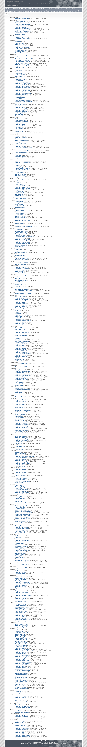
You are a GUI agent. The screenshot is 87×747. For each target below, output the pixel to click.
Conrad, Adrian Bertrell (22, 712)
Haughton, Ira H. (20, 648)
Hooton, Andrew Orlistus (22, 168)
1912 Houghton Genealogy (69, 8)
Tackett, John (19, 556)
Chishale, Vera (19, 37)
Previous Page (70, 11)
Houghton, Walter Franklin (22, 188)
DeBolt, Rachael (19, 417)
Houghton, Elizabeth (21, 457)
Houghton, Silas (19, 732)
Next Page (77, 11)
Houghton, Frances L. (21, 653)
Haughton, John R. (20, 349)
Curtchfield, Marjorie (21, 642)
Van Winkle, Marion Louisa (23, 273)
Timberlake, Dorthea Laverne (23, 101)
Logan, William (19, 98)
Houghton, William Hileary (22, 530)
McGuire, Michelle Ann (21, 677)
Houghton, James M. (21, 241)
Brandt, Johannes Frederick (23, 258)
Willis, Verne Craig (20, 621)
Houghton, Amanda (20, 503)
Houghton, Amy (19, 449)
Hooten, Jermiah (20, 693)
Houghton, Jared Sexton (22, 728)
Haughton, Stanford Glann (22, 24)
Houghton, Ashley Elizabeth (23, 56)
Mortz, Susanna (19, 204)
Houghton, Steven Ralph (22, 667)
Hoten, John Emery (20, 298)
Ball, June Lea (19, 710)
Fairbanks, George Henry (22, 410)
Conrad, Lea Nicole (20, 235)
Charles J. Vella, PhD (36, 742)
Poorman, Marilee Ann (21, 678)
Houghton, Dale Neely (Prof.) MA (24, 456)
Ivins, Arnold (18, 392)
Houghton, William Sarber (22, 565)
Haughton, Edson (20, 404)
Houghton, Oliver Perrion (22, 162)
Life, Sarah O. (19, 191)
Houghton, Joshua (20, 322)
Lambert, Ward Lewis (21, 245)
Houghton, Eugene (20, 27)
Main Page (7, 8)
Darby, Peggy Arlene (21, 646)
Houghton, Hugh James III (22, 89)
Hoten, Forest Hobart (21, 610)
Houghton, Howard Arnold (22, 583)
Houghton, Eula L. (20, 460)
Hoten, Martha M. (20, 612)
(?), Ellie (17, 312)
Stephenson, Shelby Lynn (22, 515)
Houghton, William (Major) (22, 463)
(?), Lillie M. (18, 183)
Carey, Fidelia (19, 339)
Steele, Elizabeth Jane (21, 169)
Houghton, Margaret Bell (22, 492)
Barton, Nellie (19, 214)
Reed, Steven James (21, 681)
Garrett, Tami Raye (20, 174)
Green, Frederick (20, 106)
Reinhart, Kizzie (19, 464)
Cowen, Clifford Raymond (22, 328)
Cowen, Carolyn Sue (21, 638)
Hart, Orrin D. (19, 700)
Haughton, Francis (20, 346)
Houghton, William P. (21, 305)
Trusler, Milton (19, 53)
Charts (46, 8)
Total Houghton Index (24, 10)
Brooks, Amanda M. (21, 453)
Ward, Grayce (19, 246)
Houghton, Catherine (21, 46)
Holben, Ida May (19, 210)
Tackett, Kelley (19, 557)
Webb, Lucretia (19, 115)
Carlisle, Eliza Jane (20, 21)
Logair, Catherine (20, 97)
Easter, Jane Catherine (21, 546)
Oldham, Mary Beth (20, 531)
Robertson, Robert (20, 466)
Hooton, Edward (20, 497)
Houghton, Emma (20, 107)
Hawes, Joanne (19, 25)
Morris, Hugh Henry (20, 32)
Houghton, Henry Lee (21, 658)
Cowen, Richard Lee (21, 639)
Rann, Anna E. (19, 48)
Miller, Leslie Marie (20, 198)
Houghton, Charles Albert (22, 47)
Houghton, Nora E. (20, 355)
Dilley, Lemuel (19, 455)
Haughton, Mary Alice (21, 379)
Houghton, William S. (21, 111)
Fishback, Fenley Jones (22, 487)
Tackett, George (19, 554)
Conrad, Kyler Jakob (21, 234)
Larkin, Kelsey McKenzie (22, 669)
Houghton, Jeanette (21, 585)
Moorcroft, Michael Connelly (23, 31)
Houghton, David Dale (21, 262)
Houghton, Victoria (20, 734)
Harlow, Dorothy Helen (21, 63)
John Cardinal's (36, 745)
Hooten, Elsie (19, 547)
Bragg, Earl (18, 416)
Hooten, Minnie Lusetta (22, 550)
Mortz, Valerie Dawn (21, 205)
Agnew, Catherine (20, 725)
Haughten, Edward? (21, 120)
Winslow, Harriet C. (20, 687)
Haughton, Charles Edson (22, 344)
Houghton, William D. (21, 270)
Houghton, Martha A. (21, 123)
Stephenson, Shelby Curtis (23, 514)
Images (50, 8)
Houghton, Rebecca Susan (23, 93)
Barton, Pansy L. (20, 216)
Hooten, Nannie (19, 551)
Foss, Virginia (19, 581)
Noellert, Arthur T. (20, 195)
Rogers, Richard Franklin (22, 100)
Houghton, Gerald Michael (22, 239)
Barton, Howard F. (20, 213)
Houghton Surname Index (17, 8)
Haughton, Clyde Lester (22, 400)
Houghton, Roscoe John (22, 428)
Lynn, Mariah (19, 382)
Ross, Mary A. (19, 271)
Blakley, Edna (19, 131)
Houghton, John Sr (20, 598)
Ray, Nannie (18, 431)
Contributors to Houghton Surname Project (39, 11)
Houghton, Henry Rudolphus (23, 147)
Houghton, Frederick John (22, 87)
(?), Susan (18, 536)
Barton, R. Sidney (20, 217)
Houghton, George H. (21, 423)
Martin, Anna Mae (20, 192)
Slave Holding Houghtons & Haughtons (59, 10)
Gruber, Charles (19, 420)
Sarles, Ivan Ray (20, 508)
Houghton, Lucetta (20, 491)
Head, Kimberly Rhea (21, 478)
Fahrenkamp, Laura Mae (22, 560)
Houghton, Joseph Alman (22, 187)
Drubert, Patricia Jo (20, 579)
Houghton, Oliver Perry (22, 268)
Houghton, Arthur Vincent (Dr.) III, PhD (26, 236)
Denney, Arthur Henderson (23, 526)
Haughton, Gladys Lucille (22, 376)
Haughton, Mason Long (22, 38)
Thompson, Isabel (20, 51)
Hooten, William (19, 318)
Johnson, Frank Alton (21, 259)
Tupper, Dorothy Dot (21, 588)
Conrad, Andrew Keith (21, 231)
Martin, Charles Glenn (21, 673)
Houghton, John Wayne (22, 663)
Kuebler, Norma (19, 722)
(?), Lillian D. (18, 338)
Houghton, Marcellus (21, 137)
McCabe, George (20, 255)
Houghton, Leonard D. (21, 133)
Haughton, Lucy (19, 43)
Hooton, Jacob (19, 498)
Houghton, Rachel (20, 177)
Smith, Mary (18, 70)
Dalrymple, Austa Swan (22, 341)
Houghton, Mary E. (20, 91)
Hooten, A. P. (19, 537)
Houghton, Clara (20, 146)
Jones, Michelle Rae (21, 280)
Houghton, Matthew (20, 110)
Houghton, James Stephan (23, 662)
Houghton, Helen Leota (22, 424)
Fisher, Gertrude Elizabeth (22, 61)
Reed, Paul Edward (20, 680)
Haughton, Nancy (20, 381)
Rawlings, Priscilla (20, 127)
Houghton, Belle (20, 238)
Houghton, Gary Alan (21, 656)
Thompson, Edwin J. (21, 50)
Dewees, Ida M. (19, 419)
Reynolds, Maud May (21, 397)
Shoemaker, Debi (20, 34)
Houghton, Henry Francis (22, 28)
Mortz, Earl (18, 203)
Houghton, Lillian (20, 302)
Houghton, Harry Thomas (22, 276)
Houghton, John (20, 67)
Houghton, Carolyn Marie (22, 83)
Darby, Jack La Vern (21, 645)
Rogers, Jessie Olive (21, 152)
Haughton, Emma (20, 345)
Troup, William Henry (21, 533)
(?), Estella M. (19, 631)
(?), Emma (18, 313)
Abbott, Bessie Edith (21, 366)
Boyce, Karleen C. (20, 79)
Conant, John (19, 485)
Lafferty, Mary (19, 201)
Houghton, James (20, 659)
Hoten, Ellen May (20, 446)
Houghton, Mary (19, 323)
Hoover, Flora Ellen (20, 475)
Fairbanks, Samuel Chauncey (23, 411)
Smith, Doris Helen (20, 143)
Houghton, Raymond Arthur (23, 30)
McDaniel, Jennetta (20, 553)
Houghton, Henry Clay (21, 108)
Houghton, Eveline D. (21, 702)
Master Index (31, 8)
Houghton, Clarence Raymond (24, 651)
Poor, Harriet (18, 738)
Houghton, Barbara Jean (22, 64)
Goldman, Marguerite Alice (23, 506)
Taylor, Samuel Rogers (21, 335)
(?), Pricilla (18, 155)
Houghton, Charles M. (21, 352)
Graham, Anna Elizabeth (22, 289)
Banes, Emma (19, 229)
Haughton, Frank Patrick (22, 561)
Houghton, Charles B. (21, 85)
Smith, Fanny (19, 360)
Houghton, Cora (19, 614)
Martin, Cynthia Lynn (21, 674)
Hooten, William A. (20, 286)
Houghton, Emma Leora (22, 86)
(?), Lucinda (18, 118)
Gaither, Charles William (22, 607)
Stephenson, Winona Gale (22, 518)
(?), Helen (18, 249)
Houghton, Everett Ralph (22, 540)
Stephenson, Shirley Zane (22, 517)
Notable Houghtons (58, 8)
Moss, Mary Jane (20, 383)
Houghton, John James (22, 528)
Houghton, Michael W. (21, 625)
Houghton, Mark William (22, 665)
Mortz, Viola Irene (20, 207)
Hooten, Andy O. (20, 167)
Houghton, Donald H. (21, 472)
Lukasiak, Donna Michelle (22, 670)
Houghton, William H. (21, 190)
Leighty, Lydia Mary (20, 601)
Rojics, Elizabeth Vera (21, 683)
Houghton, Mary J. (20, 325)
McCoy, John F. (19, 676)
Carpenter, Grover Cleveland (23, 59)
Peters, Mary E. (19, 441)
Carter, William (19, 23)
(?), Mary (17, 136)
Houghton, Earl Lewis (21, 527)
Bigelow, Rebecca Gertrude (23, 293)
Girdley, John (19, 501)
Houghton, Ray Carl (21, 721)
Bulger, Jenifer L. (20, 578)
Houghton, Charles (20, 185)
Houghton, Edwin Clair (21, 422)
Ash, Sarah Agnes (20, 104)
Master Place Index (39, 8)
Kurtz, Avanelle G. (20, 329)
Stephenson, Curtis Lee (22, 510)
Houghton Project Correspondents (58, 11)
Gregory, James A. (20, 342)
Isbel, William (19, 76)
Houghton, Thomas (20, 156)
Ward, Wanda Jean (20, 685)
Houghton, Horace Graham (23, 66)
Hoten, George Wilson (21, 611)
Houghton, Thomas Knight (23, 220)
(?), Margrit (18, 691)
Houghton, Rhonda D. (21, 479)
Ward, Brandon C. (20, 482)
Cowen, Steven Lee (20, 641)
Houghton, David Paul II (22, 332)
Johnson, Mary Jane (21, 252)
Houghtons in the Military (10, 11)
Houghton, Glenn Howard (22, 582)
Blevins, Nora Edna (20, 605)
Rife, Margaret (19, 114)
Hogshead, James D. (21, 44)
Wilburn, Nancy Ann (21, 308)
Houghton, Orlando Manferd (23, 150)
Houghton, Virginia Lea (22, 627)
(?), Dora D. (18, 311)
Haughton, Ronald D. (21, 568)
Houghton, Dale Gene (21, 652)
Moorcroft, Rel (19, 194)
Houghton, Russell (20, 572)
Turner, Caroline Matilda (22, 433)
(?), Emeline (18, 73)
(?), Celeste (18, 630)
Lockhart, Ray (19, 281)
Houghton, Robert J (21, 427)
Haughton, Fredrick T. (21, 315)
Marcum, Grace (19, 672)
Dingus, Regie (19, 184)
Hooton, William (19, 319)
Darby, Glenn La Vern (21, 644)
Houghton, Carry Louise (22, 649)
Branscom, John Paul (21, 632)
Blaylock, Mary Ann (20, 604)
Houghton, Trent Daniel (22, 242)
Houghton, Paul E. (20, 666)
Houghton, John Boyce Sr (22, 90)
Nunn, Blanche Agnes (21, 430)
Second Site (42, 745)
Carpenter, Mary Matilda (22, 60)
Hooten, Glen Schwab (21, 140)
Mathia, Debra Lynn (20, 264)
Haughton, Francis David (22, 375)
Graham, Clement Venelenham (24, 290)
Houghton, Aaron (20, 715)
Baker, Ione (18, 452)
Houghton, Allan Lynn (21, 180)
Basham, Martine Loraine (22, 161)
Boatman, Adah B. (20, 415)
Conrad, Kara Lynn (20, 232)
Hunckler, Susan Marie (21, 96)
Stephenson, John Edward (23, 511)
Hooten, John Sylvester (22, 549)
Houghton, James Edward (22, 660)
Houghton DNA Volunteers (23, 11)
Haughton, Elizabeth (21, 469)
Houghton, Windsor (20, 94)
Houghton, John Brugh (22, 426)
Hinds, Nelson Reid (20, 488)
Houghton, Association (22, 82)
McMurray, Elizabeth (21, 113)
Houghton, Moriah (20, 494)
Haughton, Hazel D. (20, 348)
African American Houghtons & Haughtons (39, 10)
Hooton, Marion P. (20, 74)
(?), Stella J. (18, 284)
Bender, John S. (19, 172)
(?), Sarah (18, 41)
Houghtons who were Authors (11, 10)
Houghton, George (20, 251)
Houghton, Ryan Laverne (22, 481)
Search (25, 8)
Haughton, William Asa (21, 351)
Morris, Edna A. (19, 359)
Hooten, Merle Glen (20, 142)
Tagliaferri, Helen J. (20, 684)
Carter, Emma (19, 80)
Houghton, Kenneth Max (22, 696)
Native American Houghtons (75, 10)
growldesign (57, 745)
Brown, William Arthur (21, 624)
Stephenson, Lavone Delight (23, 513)
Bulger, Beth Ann (20, 576)
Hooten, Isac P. (19, 316)
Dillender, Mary (19, 543)
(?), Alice (17, 165)
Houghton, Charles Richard (23, 353)
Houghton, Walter (20, 573)
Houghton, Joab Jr (20, 267)
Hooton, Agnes (19, 223)
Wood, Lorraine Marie (21, 688)
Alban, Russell (19, 279)
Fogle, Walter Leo (20, 407)
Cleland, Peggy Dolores (22, 637)
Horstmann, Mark (20, 175)
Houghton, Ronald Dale (22, 18)
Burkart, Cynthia (20, 635)
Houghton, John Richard (22, 301)
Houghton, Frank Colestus (23, 655)
